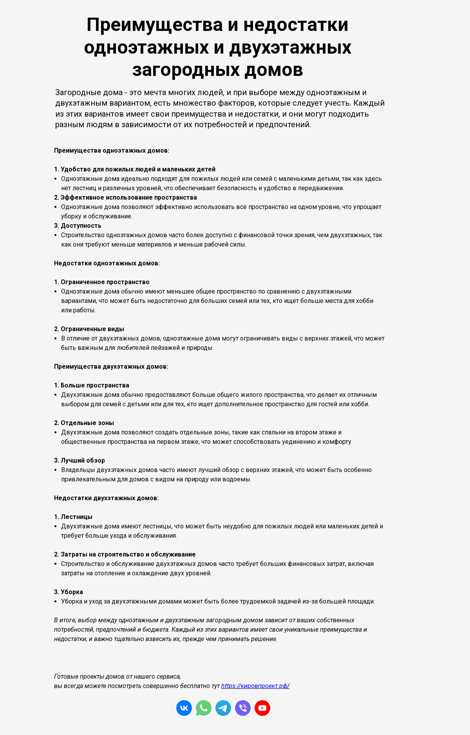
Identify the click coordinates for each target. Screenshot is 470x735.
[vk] (184, 708)
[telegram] (223, 708)
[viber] (243, 708)
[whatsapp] (204, 708)
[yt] (262, 708)
